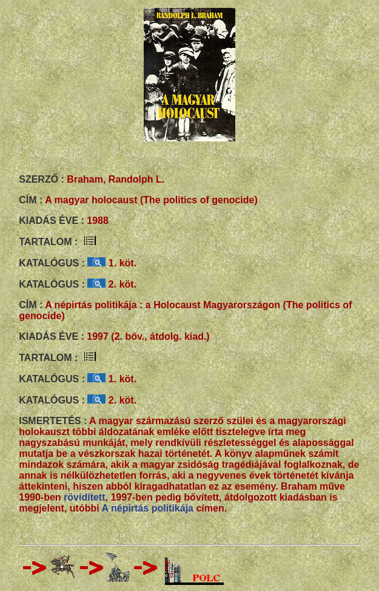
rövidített (84, 497)
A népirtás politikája (147, 508)
